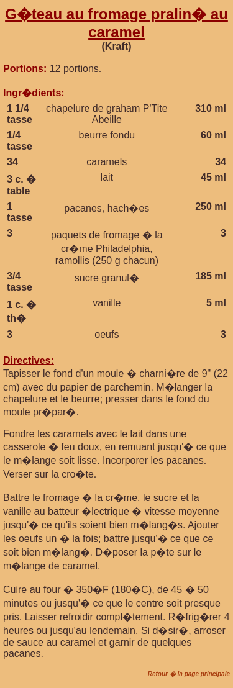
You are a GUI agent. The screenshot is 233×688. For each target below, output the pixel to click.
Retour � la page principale (189, 674)
